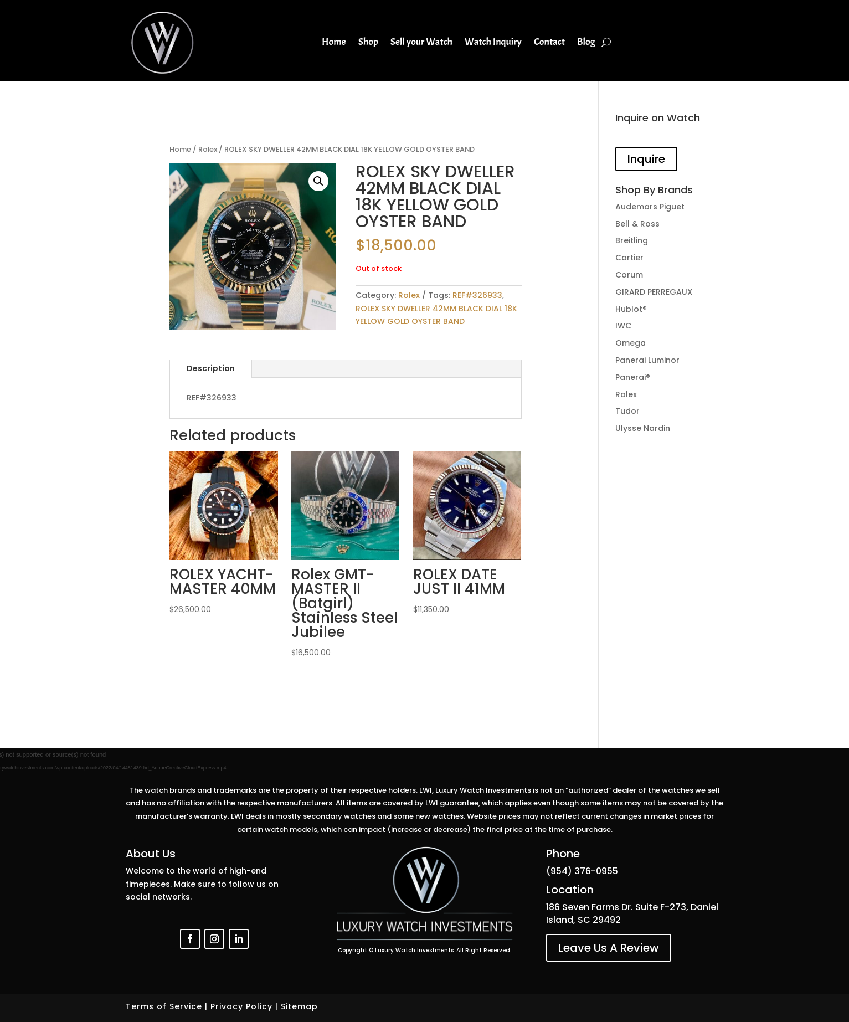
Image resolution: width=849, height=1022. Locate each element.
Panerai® (632, 377)
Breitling (631, 240)
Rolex (207, 149)
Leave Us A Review (608, 948)
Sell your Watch (421, 41)
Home (334, 41)
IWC (623, 325)
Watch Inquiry (493, 41)
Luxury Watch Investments (414, 950)
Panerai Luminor (647, 360)
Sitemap (299, 1006)
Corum (629, 274)
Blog (586, 41)
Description (211, 368)
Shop (368, 41)
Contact (549, 41)
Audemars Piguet (650, 206)
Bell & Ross (637, 223)
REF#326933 (477, 295)
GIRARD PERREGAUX (653, 291)
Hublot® (631, 309)
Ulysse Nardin (642, 428)
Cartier (629, 257)
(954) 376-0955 (582, 871)
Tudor (627, 411)
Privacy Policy (241, 1006)
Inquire (646, 159)
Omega (630, 342)
